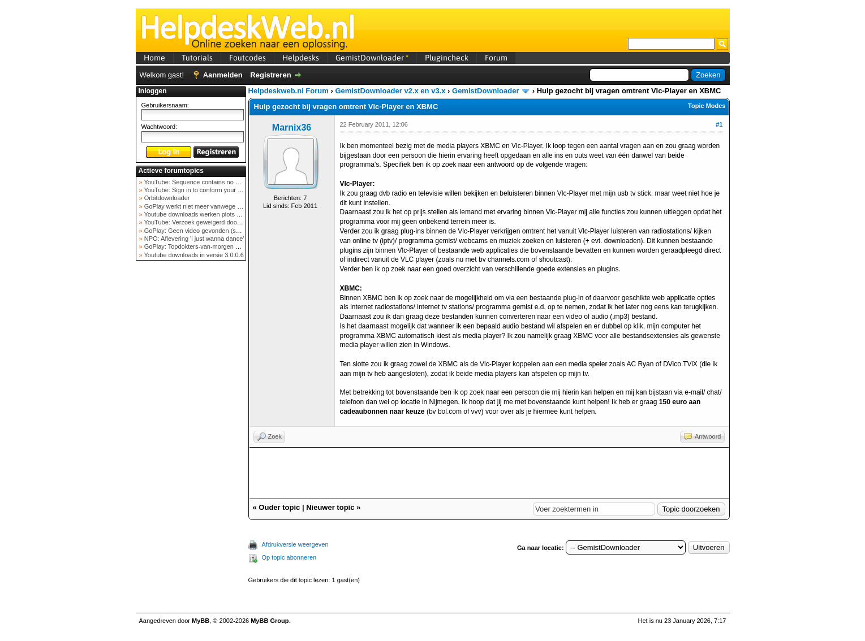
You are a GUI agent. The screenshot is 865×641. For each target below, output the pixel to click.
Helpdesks (300, 57)
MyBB (200, 620)
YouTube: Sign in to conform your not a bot (202, 190)
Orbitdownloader (166, 197)
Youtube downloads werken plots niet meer (202, 214)
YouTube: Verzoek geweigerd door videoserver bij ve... (219, 222)
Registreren (270, 75)
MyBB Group (270, 620)
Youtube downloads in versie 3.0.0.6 (193, 255)
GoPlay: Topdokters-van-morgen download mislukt (213, 246)
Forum (496, 57)
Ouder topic (279, 507)
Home (154, 57)
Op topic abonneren (289, 557)
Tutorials (197, 57)
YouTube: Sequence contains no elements (202, 182)
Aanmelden (223, 75)
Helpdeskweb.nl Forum (288, 90)
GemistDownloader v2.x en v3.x (390, 90)
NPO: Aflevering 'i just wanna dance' (193, 238)
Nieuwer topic (330, 507)
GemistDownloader (371, 57)
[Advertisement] (190, 443)
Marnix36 (291, 127)
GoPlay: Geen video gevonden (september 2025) (211, 230)
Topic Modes (706, 105)
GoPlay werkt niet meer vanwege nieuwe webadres (214, 206)
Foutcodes (247, 57)
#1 (719, 124)
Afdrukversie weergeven (295, 544)
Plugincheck (446, 57)
